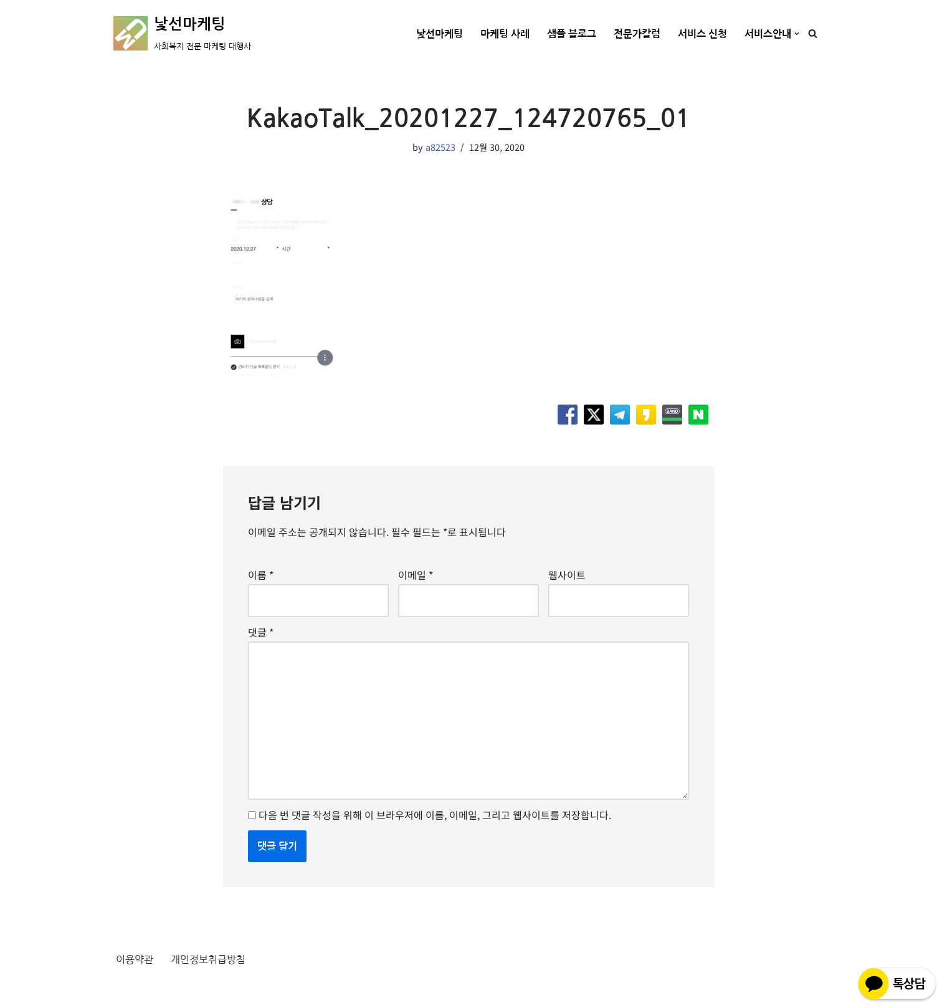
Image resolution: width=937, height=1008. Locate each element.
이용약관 (134, 959)
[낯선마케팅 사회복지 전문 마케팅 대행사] (182, 33)
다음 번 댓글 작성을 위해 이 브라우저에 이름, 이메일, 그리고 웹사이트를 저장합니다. (435, 814)
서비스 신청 (702, 34)
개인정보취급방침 (208, 959)
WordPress (227, 991)
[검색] (812, 33)
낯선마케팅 (439, 34)
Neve (125, 991)
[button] (796, 33)
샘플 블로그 (571, 34)
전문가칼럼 (637, 34)
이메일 (415, 574)
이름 (260, 574)
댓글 (260, 632)
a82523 (440, 146)
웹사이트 (567, 574)
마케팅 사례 (505, 34)
